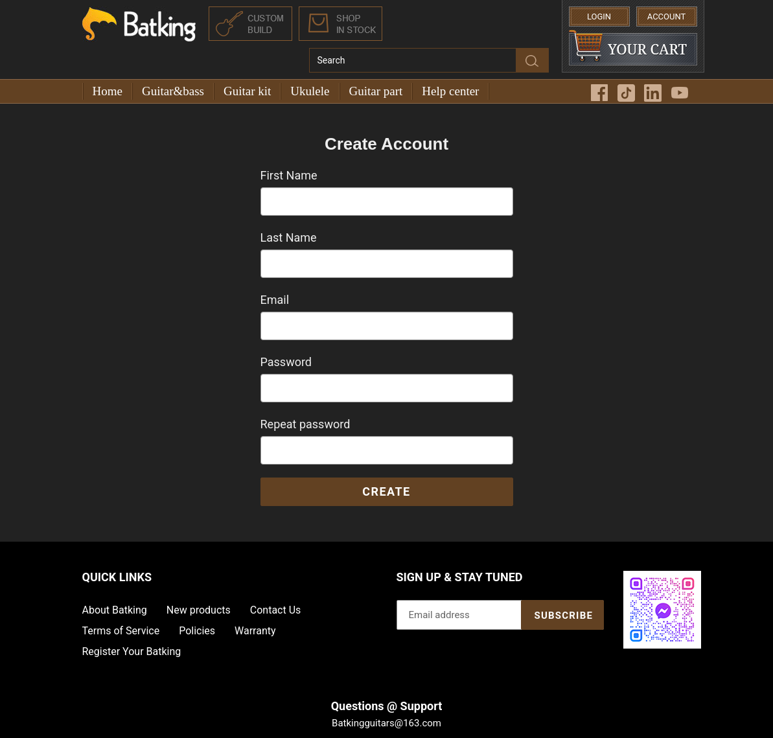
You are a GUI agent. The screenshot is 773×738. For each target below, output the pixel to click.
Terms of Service (121, 631)
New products (199, 610)
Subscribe (564, 615)
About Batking (114, 610)
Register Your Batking (131, 651)
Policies (197, 631)
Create (386, 491)
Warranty (255, 631)
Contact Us (275, 610)
